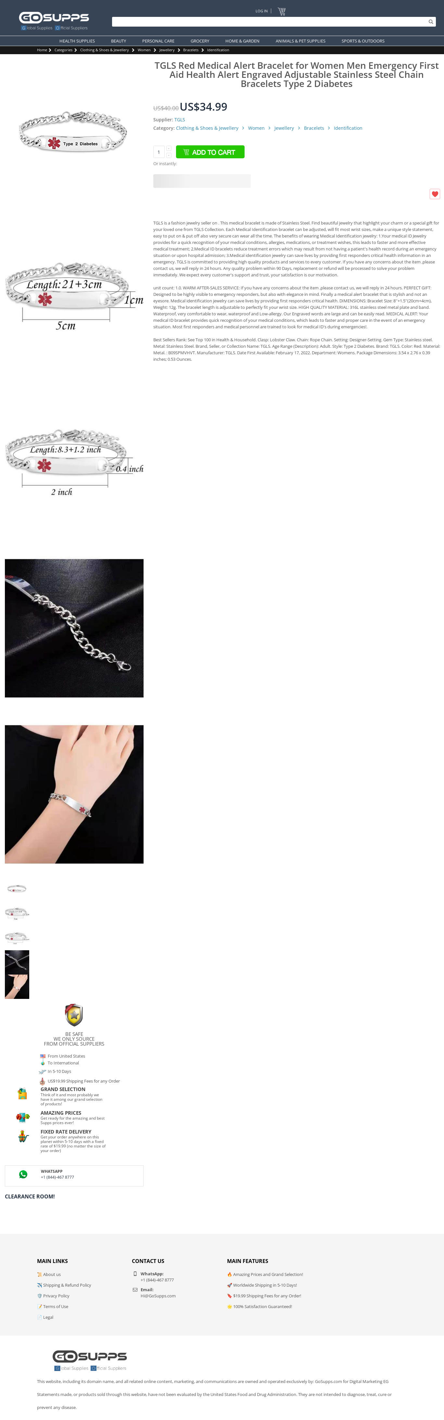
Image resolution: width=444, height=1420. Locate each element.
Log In (262, 10)
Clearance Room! (30, 1196)
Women (144, 49)
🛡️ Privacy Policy (53, 1296)
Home (42, 49)
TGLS (179, 119)
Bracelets (190, 49)
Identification (218, 49)
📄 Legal (45, 1317)
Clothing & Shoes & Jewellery (104, 49)
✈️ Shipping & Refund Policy (64, 1285)
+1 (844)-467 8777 (57, 1177)
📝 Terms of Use (52, 1306)
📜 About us (49, 1274)
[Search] (272, 22)
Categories (63, 49)
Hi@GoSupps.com (158, 1296)
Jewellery (167, 49)
